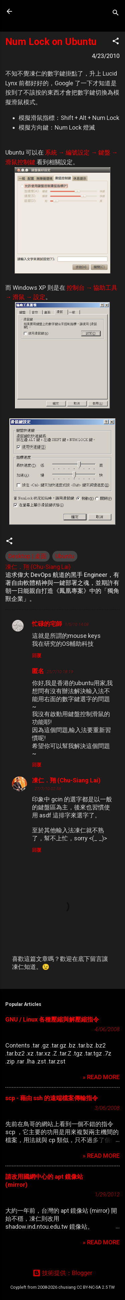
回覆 (36, 655)
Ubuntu (64, 556)
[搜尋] (116, 13)
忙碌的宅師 (47, 623)
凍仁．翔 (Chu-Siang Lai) (66, 780)
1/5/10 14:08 (77, 624)
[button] (116, 42)
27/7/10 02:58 (48, 788)
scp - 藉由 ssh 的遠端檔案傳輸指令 (51, 1097)
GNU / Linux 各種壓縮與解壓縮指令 (52, 1019)
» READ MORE (101, 1077)
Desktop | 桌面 (27, 556)
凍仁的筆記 (48, 11)
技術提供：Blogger (62, 1272)
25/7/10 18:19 (60, 671)
